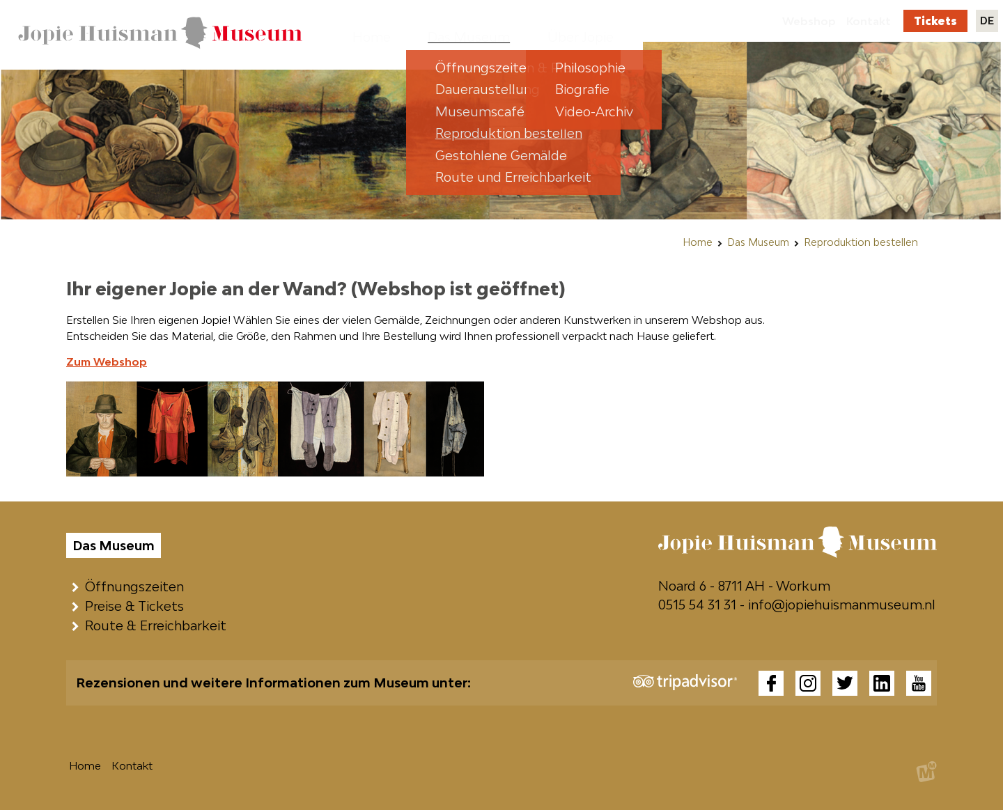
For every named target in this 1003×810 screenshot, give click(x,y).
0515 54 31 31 (697, 604)
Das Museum (758, 242)
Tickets (935, 21)
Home (698, 242)
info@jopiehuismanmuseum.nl (841, 604)
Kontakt (868, 21)
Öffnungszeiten (137, 586)
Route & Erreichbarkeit (158, 625)
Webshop (809, 21)
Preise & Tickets (137, 606)
